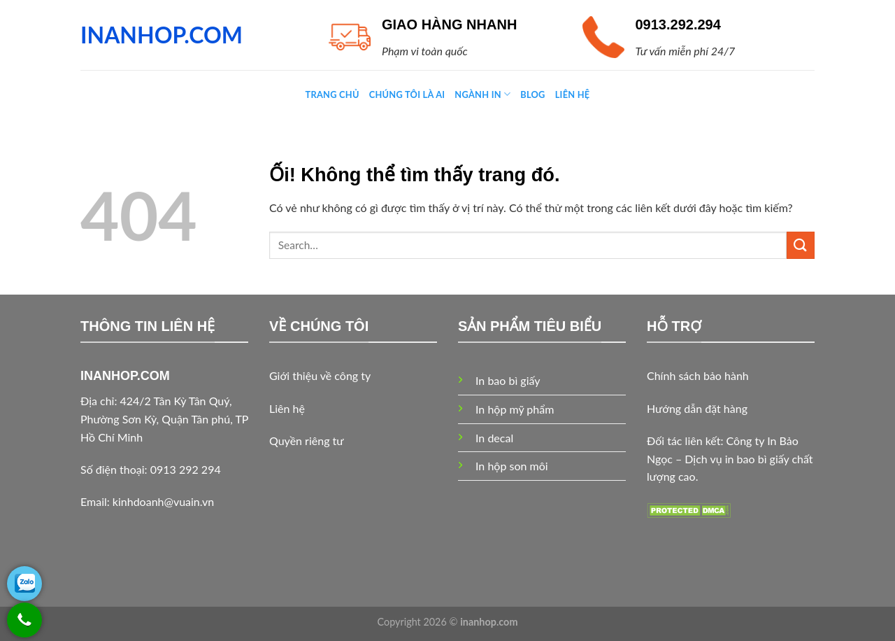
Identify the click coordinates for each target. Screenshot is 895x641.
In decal (494, 437)
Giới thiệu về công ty (320, 375)
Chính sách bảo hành (698, 375)
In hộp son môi (511, 465)
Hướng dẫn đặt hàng (697, 408)
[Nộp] (801, 245)
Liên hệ (287, 408)
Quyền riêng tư (306, 440)
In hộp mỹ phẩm (514, 409)
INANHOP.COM (161, 35)
